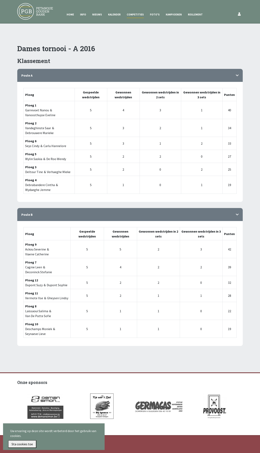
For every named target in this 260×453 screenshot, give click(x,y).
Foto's (155, 14)
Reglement (195, 14)
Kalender (114, 14)
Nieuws (97, 14)
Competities (135, 14)
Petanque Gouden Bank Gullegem (33, 7)
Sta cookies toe (22, 444)
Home (70, 14)
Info (83, 14)
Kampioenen (174, 14)
